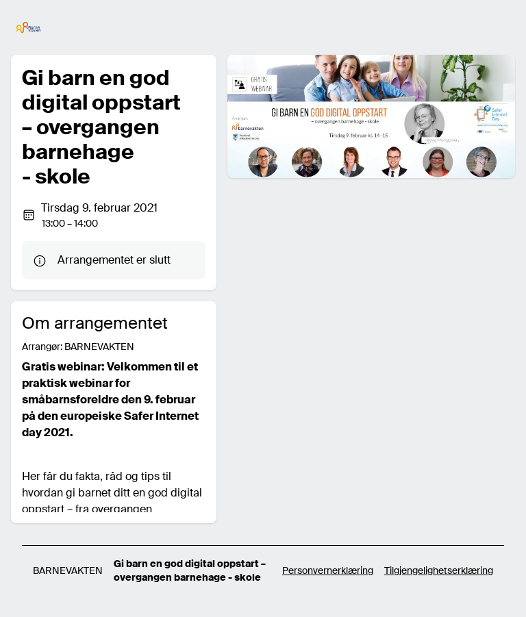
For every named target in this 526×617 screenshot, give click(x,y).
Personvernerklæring (327, 570)
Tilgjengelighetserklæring (438, 570)
